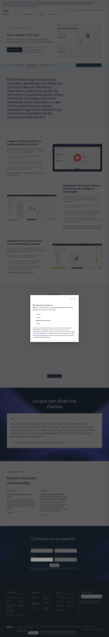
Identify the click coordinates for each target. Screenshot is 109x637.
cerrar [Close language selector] (72, 299)
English (38, 317)
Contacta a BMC (41, 335)
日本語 (38, 323)
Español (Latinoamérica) (43, 320)
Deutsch (38, 314)
